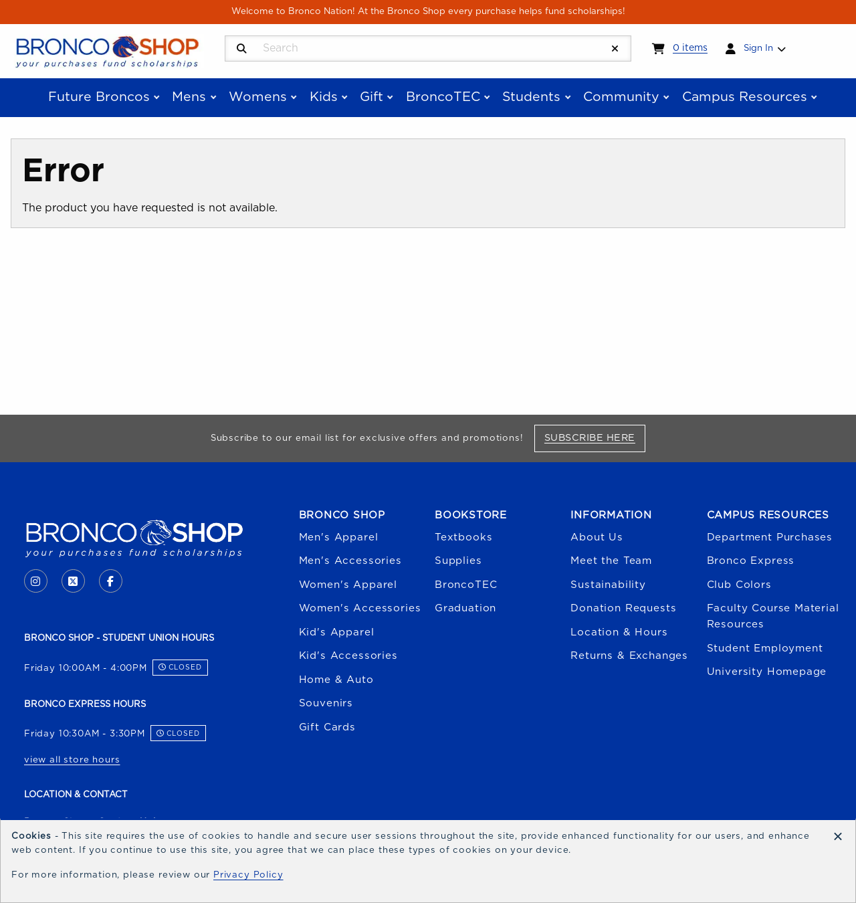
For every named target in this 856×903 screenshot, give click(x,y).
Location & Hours (618, 632)
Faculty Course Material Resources (773, 616)
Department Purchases (770, 537)
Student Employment (765, 648)
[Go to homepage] (107, 50)
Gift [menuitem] (371, 97)
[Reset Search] (615, 49)
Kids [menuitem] (324, 97)
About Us (596, 537)
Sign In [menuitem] (758, 48)
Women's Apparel (348, 585)
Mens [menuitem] (189, 97)
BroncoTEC (466, 585)
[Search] (241, 49)
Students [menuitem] (531, 97)
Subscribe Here (594, 437)
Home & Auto (336, 680)
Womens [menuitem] (258, 97)
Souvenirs (326, 703)
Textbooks (463, 537)
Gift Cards (327, 727)
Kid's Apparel (336, 632)
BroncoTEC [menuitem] (443, 97)
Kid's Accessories (348, 656)
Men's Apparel (339, 537)
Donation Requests (623, 608)
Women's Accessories (360, 608)
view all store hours (72, 760)
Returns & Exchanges (629, 656)
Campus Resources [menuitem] (744, 97)
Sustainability (608, 585)
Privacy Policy (248, 875)
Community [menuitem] (621, 97)
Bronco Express (751, 561)
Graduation (465, 608)
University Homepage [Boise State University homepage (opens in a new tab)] (767, 672)
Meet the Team (611, 561)
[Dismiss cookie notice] (838, 837)
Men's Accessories (350, 561)
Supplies (458, 561)
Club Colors (739, 585)
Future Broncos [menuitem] (99, 97)
